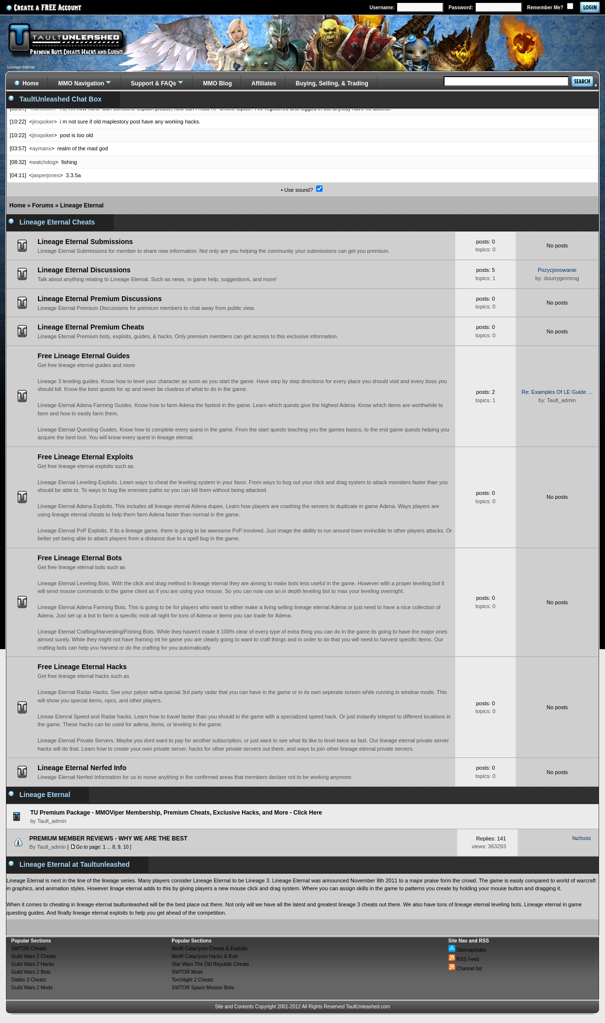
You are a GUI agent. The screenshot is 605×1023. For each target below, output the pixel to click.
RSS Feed (463, 959)
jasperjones (46, 175)
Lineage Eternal (81, 205)
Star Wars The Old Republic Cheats (210, 964)
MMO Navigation (81, 83)
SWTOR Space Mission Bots (203, 987)
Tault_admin (51, 847)
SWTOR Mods (187, 972)
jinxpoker (43, 121)
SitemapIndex (467, 950)
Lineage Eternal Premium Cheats (91, 327)
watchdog (43, 162)
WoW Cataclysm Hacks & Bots (205, 956)
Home (17, 205)
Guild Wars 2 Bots (30, 972)
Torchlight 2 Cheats (193, 979)
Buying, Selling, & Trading (332, 83)
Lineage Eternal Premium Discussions (99, 299)
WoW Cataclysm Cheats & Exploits (209, 948)
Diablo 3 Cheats (28, 979)
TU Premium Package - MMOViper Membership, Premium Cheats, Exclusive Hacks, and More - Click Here (176, 812)
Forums (43, 205)
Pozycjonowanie (557, 270)
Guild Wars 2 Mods (32, 987)
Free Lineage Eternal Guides (84, 356)
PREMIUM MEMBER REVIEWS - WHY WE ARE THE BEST (108, 838)
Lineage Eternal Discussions (84, 270)
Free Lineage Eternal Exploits (85, 457)
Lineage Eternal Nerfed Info (82, 768)
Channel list (465, 968)
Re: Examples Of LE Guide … (557, 392)
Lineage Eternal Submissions (85, 242)
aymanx (41, 148)
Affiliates (263, 83)
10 (125, 847)
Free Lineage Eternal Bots (80, 558)
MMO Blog (217, 83)
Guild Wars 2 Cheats (33, 956)
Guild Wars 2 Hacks (32, 964)
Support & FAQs (153, 83)
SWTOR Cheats (28, 948)
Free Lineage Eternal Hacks (82, 667)
